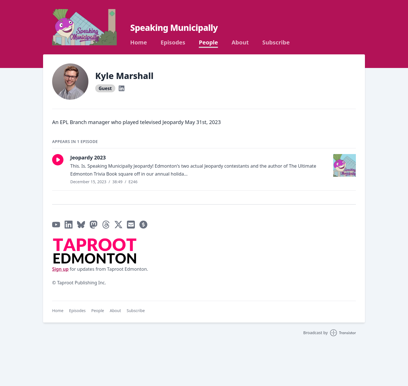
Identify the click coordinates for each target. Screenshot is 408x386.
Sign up (60, 269)
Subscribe (276, 42)
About (240, 42)
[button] (57, 159)
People (208, 42)
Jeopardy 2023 (88, 157)
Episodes (173, 42)
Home (138, 42)
